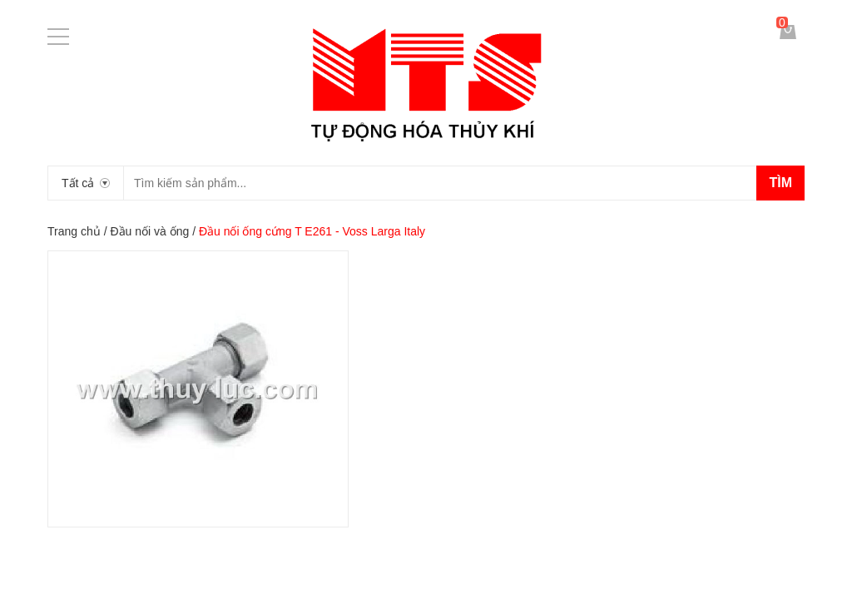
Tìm (780, 183)
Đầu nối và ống (149, 231)
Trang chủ (74, 231)
